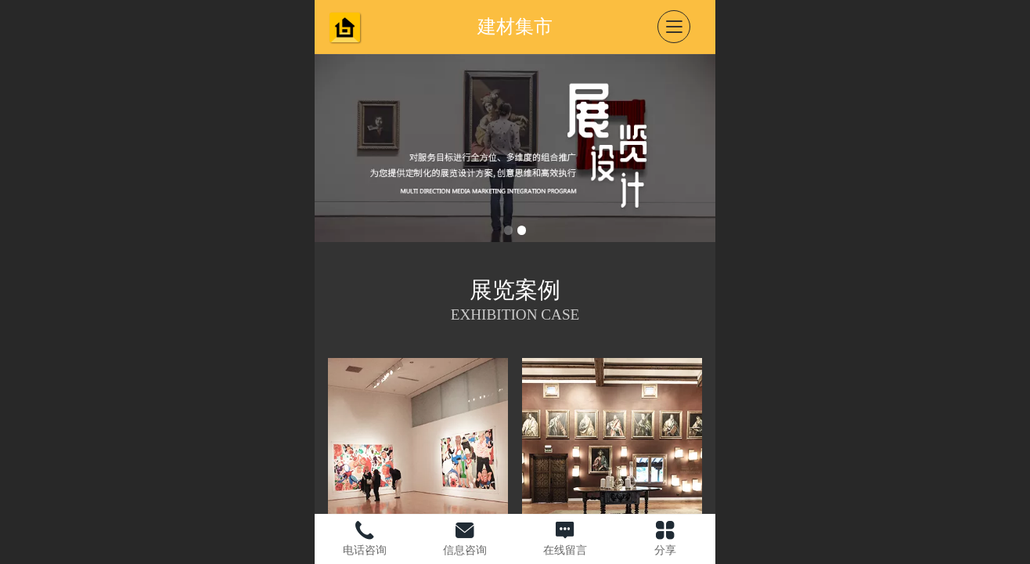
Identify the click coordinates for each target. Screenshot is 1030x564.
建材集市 (515, 26)
